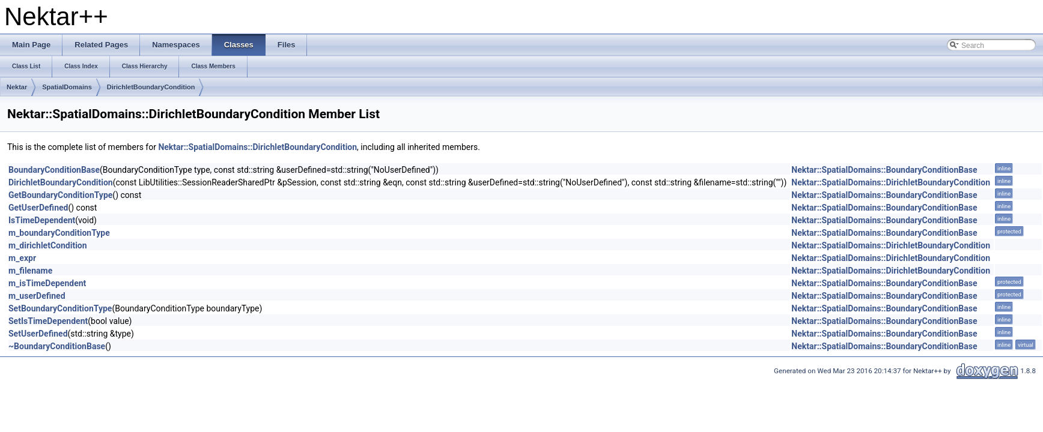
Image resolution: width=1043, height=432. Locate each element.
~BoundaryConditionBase (56, 346)
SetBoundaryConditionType (60, 308)
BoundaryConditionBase (54, 170)
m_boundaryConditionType (59, 233)
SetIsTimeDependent (48, 321)
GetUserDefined (38, 207)
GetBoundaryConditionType (60, 195)
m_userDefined (36, 296)
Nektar (17, 87)
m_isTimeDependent (47, 283)
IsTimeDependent (41, 220)
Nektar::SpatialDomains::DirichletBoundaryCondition (257, 147)
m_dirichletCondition (47, 245)
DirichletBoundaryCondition (151, 87)
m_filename (30, 270)
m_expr (22, 258)
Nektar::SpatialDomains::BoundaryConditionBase (884, 170)
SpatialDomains (67, 87)
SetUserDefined (38, 333)
